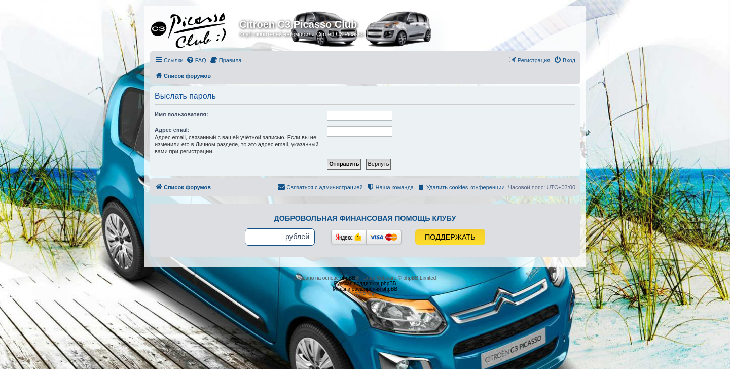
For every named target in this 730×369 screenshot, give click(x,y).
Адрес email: (172, 130)
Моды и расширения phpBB (365, 289)
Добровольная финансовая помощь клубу (365, 218)
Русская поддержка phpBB (365, 283)
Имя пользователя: (181, 114)
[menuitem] (196, 60)
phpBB (347, 278)
